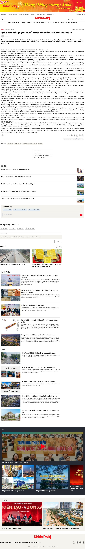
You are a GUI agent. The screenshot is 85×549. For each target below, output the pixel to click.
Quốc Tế (57, 23)
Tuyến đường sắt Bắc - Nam (20, 209)
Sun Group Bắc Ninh (41, 157)
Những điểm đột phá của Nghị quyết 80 (46, 491)
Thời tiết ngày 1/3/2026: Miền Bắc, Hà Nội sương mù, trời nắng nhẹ (39, 353)
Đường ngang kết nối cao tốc (30, 143)
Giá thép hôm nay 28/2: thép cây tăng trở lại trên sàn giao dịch (38, 382)
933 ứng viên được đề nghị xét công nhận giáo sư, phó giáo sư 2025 (15, 169)
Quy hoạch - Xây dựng (9, 29)
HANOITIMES (3, 14)
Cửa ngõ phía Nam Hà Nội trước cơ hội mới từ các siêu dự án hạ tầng (38, 335)
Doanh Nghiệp (22, 23)
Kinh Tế (12, 23)
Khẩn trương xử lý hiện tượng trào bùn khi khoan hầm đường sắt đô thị (16, 176)
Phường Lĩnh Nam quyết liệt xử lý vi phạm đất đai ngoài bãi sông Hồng (39, 396)
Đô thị (2, 29)
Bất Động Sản (29, 23)
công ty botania (37, 150)
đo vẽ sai (40, 143)
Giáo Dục (38, 23)
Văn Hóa (47, 23)
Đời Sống (43, 23)
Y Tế (34, 23)
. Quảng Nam (10, 143)
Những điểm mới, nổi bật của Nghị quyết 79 (13, 491)
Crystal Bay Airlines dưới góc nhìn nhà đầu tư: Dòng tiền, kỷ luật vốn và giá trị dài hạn (61, 528)
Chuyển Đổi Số (75, 23)
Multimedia (69, 23)
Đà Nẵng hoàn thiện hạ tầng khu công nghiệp (32, 305)
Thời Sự (8, 23)
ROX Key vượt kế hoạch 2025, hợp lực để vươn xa (12, 528)
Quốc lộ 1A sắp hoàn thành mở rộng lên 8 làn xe (12, 264)
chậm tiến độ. (18, 143)
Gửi (58, 241)
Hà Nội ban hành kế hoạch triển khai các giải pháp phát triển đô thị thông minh (18, 184)
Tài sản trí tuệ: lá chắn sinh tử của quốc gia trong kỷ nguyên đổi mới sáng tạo (17, 198)
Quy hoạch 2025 (7, 209)
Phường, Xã (63, 23)
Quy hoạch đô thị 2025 (34, 209)
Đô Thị (16, 23)
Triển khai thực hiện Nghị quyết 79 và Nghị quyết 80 (15, 462)
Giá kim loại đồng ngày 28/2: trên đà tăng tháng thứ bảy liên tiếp (38, 367)
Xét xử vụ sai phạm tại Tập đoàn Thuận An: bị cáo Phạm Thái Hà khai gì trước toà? (18, 191)
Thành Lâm (7, 36)
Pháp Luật (53, 23)
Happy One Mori (46, 155)
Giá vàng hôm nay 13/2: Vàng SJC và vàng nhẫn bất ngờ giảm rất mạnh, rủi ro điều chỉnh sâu (46, 265)
